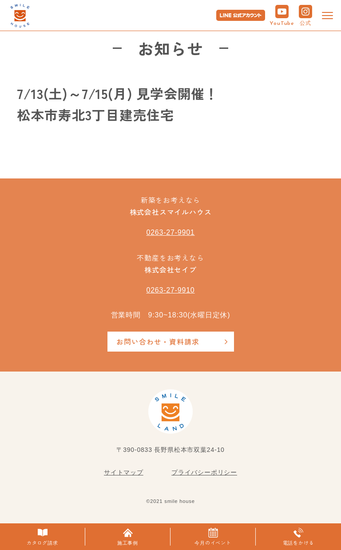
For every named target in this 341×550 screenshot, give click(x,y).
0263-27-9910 (170, 290)
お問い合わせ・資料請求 (157, 341)
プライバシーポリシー (204, 472)
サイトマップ (123, 472)
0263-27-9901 (170, 232)
